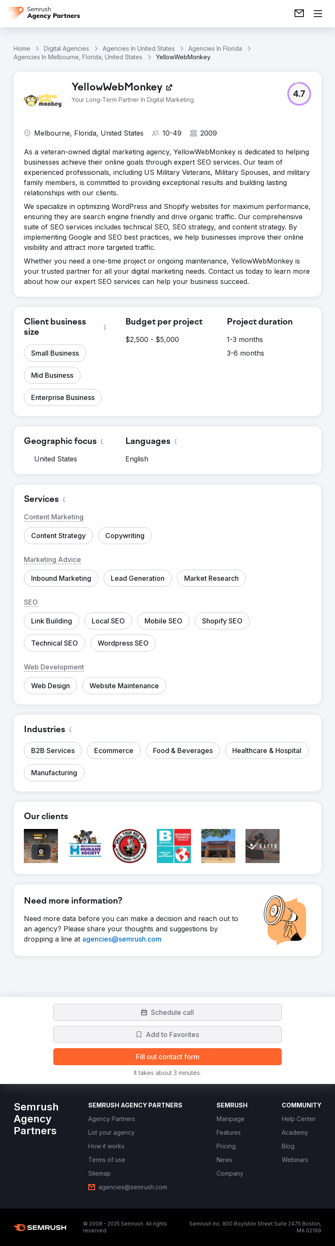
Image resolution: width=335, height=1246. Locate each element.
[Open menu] (318, 13)
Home (22, 48)
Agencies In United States (139, 48)
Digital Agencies (66, 48)
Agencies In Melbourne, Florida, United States (78, 57)
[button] (299, 94)
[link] (299, 13)
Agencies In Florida (215, 48)
